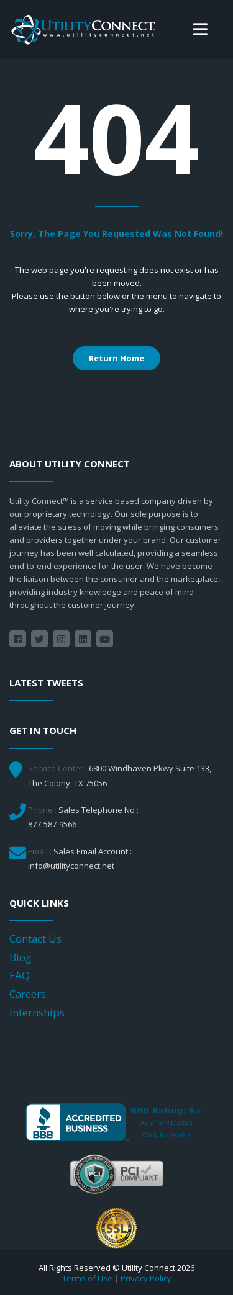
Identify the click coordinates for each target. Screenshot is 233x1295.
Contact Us (35, 938)
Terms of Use (87, 1278)
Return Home (116, 358)
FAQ (19, 975)
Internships (37, 1012)
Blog (20, 957)
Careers (27, 994)
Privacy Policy (146, 1278)
